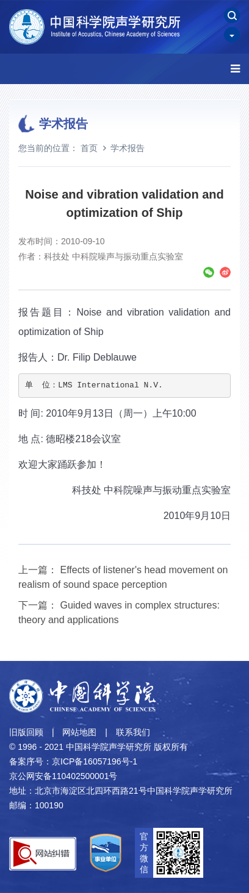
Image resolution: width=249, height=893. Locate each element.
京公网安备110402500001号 (63, 776)
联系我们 (133, 732)
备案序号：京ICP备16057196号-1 (73, 761)
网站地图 (79, 732)
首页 (89, 148)
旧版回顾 (26, 732)
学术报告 (127, 148)
